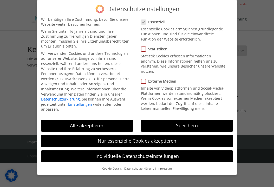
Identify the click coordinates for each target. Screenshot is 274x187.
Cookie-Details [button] (112, 168)
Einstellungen (80, 103)
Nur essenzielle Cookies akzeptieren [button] (137, 140)
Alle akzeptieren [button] (87, 125)
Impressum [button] (164, 168)
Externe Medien (161, 80)
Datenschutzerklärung (60, 98)
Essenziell (155, 21)
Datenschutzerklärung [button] (139, 168)
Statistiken (156, 48)
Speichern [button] (187, 125)
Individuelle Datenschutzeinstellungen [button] (137, 155)
